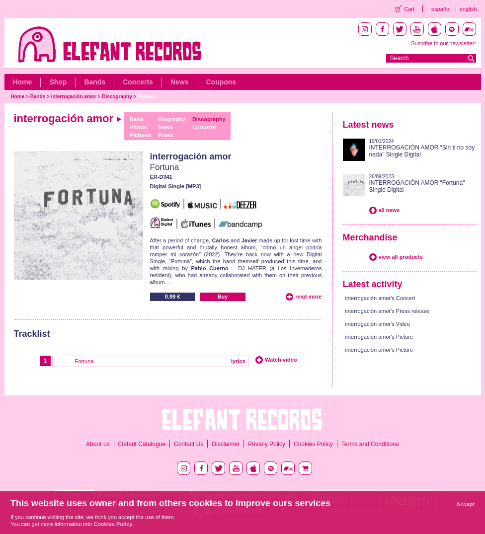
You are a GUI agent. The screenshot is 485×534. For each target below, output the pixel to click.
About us (97, 444)
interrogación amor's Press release (387, 311)
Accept (465, 504)
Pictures (140, 135)
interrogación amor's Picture (379, 337)
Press (166, 135)
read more (308, 297)
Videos (139, 127)
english (468, 9)
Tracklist (32, 334)
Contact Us (188, 444)
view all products (401, 257)
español (441, 9)
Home (22, 82)
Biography (172, 119)
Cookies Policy (313, 444)
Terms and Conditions (370, 444)
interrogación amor (73, 96)
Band (137, 119)
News (179, 82)
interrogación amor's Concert (380, 298)
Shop (58, 82)
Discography (117, 96)
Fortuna (147, 96)
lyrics (238, 361)
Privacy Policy (266, 444)
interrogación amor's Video (377, 324)
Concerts (138, 82)
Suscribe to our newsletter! (443, 43)
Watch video (281, 360)
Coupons (221, 82)
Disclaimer (226, 444)
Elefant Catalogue (141, 444)
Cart (409, 9)
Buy (223, 297)
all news (389, 210)
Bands (94, 82)
